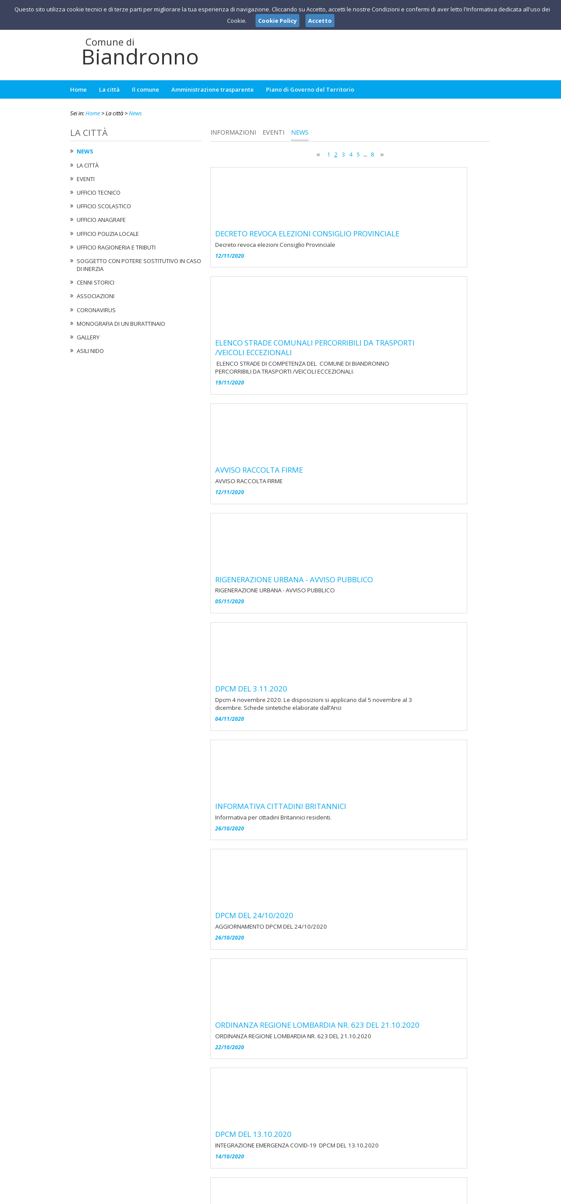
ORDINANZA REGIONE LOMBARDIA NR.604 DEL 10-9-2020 (381, 855)
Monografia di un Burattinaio (121, 324)
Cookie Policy (471, 1195)
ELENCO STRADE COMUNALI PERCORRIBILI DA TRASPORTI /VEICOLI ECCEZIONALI (380, 257)
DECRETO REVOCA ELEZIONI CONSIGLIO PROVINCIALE (373, 177)
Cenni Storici (95, 282)
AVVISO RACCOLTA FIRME (325, 327)
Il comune (145, 89)
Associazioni (95, 296)
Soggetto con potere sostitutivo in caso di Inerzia (139, 265)
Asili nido (90, 351)
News (135, 113)
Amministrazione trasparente (212, 89)
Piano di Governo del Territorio (310, 89)
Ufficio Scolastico (104, 206)
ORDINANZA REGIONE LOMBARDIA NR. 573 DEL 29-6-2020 (382, 1006)
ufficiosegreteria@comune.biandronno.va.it (287, 1152)
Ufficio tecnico (99, 192)
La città (109, 89)
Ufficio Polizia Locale (108, 234)
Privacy (436, 1195)
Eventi (86, 179)
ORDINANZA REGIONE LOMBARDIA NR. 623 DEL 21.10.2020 (383, 704)
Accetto (320, 21)
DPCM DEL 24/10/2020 (320, 629)
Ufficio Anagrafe (101, 220)
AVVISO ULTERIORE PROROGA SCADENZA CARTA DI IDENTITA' (369, 935)
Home (78, 89)
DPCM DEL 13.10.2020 (319, 780)
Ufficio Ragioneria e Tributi (116, 247)
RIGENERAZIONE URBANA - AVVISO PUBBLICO (360, 403)
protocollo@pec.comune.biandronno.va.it (280, 1161)
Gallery (88, 337)
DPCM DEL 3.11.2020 (317, 478)
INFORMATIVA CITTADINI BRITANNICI (346, 554)
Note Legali (405, 1195)
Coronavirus (96, 310)
